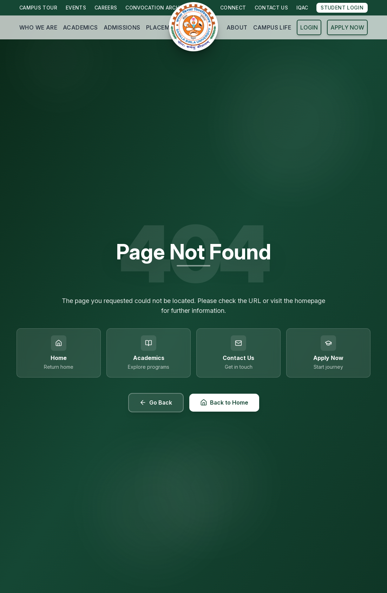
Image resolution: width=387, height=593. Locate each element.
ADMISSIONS (122, 27)
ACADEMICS (80, 27)
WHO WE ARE (38, 27)
